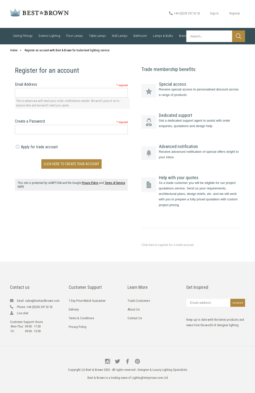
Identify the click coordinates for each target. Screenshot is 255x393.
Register (234, 13)
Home (13, 50)
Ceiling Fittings (23, 36)
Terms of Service (115, 183)
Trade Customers (139, 301)
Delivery (74, 309)
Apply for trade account (37, 147)
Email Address (71, 84)
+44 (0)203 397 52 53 (187, 13)
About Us (134, 309)
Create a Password (71, 121)
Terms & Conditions (81, 318)
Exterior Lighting (49, 36)
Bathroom (140, 36)
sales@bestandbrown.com (38, 301)
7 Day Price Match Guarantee (87, 301)
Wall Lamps (120, 36)
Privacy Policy (90, 183)
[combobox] (215, 36)
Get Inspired (197, 287)
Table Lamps (97, 36)
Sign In (214, 13)
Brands (184, 36)
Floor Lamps (74, 36)
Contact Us (135, 318)
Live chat (22, 313)
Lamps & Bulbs (163, 36)
